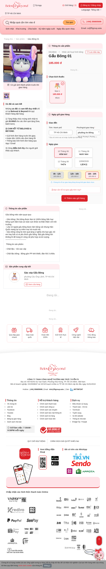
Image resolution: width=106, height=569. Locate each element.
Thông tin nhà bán (79, 419)
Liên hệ (10, 407)
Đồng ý (47, 566)
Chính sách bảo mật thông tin (51, 413)
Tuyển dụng (76, 413)
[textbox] (88, 135)
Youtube (10, 413)
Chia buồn (32, 29)
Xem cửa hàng (33, 284)
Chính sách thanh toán (48, 404)
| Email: (39, 389)
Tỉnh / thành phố (55, 128)
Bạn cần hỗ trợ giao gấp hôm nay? (66, 190)
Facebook (10, 410)
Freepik (84, 422)
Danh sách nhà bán (14, 422)
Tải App (37, 5)
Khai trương (21, 29)
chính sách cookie (24, 566)
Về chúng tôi (11, 404)
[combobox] (88, 132)
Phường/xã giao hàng (85, 128)
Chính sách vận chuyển (48, 410)
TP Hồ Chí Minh (13, 13)
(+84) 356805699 (92, 21)
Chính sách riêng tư (47, 407)
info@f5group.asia (56, 389)
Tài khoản (76, 410)
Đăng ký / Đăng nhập (90, 5)
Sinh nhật (10, 29)
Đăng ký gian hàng (14, 419)
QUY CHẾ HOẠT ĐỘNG (36, 441)
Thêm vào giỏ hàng (74, 198)
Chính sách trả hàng (47, 416)
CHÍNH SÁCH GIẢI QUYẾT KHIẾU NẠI (64, 441)
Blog (8, 416)
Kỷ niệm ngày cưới (47, 29)
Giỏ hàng (69, 5)
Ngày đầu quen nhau (66, 29)
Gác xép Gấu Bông (34, 273)
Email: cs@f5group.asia (91, 28)
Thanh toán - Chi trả (79, 407)
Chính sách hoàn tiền (48, 419)
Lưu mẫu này (93, 52)
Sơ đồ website (77, 416)
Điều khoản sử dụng (80, 404)
